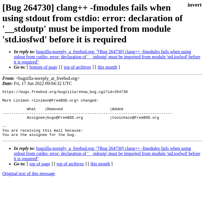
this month (107, 67)
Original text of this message (28, 183)
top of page (40, 173)
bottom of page (43, 67)
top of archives (77, 67)
